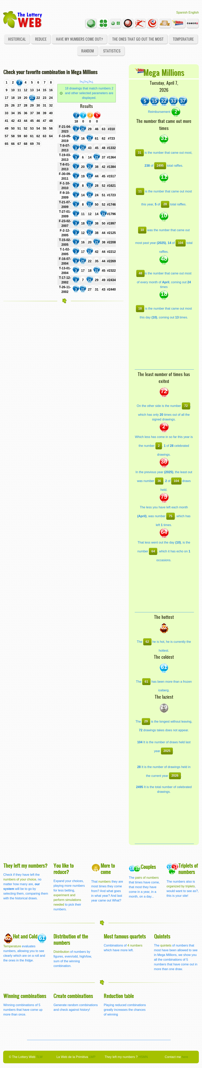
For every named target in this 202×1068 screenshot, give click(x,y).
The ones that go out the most (138, 39)
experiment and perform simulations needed (67, 899)
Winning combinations (24, 995)
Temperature (183, 39)
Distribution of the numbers (70, 939)
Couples (148, 866)
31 (139, 152)
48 (140, 273)
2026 (175, 775)
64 (153, 551)
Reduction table (119, 995)
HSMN (143, 1057)
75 (170, 516)
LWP (92, 1057)
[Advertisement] (164, 344)
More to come (108, 868)
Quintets (162, 936)
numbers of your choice (19, 879)
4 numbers (134, 945)
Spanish (182, 12)
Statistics (112, 50)
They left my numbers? (25, 865)
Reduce (41, 39)
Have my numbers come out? (79, 39)
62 (147, 641)
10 (142, 230)
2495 (160, 165)
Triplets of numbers (188, 868)
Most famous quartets (125, 936)
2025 (166, 750)
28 (165, 204)
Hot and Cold (25, 936)
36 (159, 481)
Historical (17, 39)
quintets (165, 945)
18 (140, 308)
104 (180, 243)
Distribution (61, 951)
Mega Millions (163, 72)
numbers (105, 881)
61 (146, 681)
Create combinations (73, 995)
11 (140, 191)
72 (186, 406)
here (185, 1057)
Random (87, 50)
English (194, 12)
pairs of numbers (147, 877)
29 (146, 721)
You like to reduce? (63, 868)
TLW (39, 1057)
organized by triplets (180, 886)
